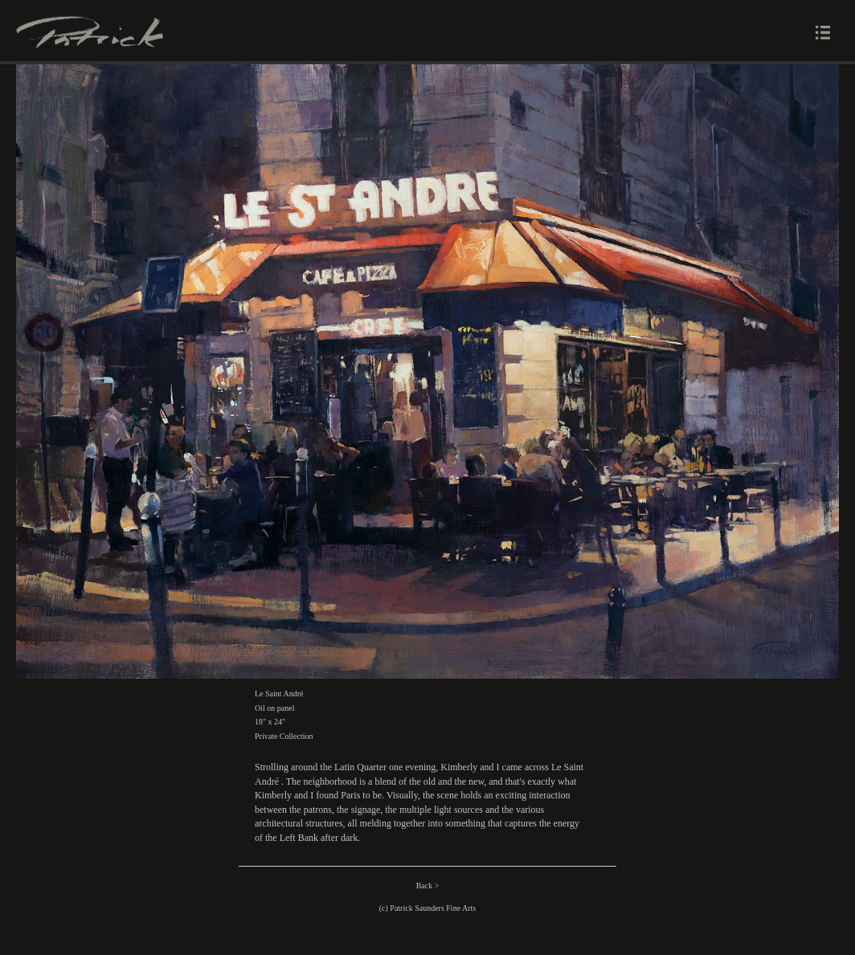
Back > (428, 885)
